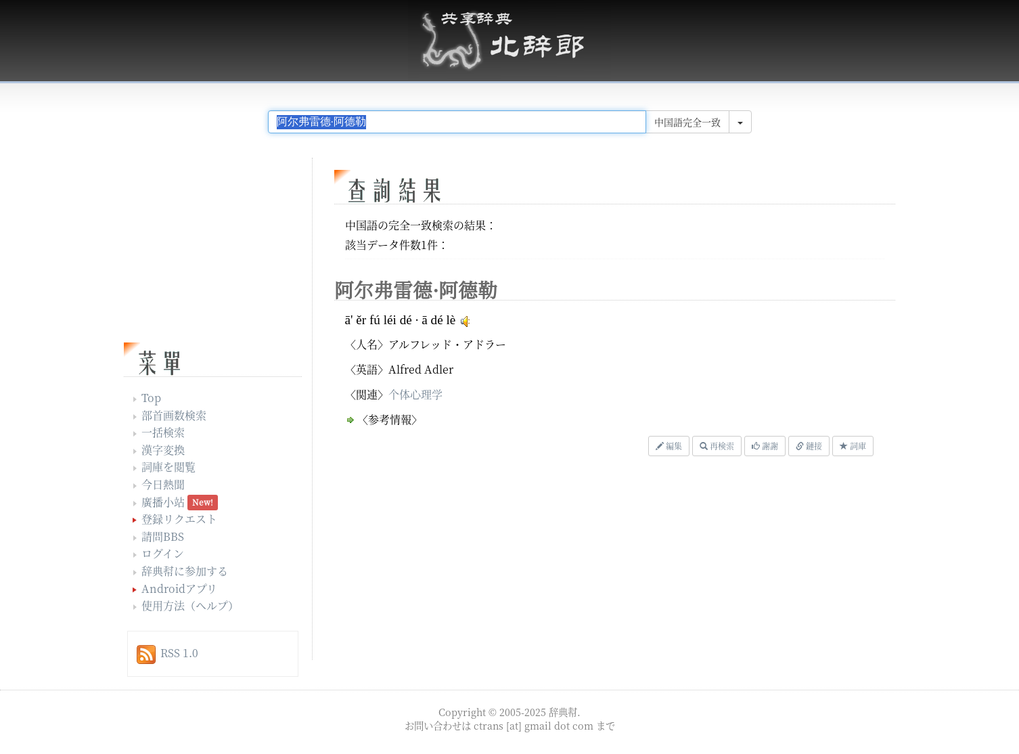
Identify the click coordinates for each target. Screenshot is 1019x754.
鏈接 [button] (809, 445)
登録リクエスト (179, 519)
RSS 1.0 (179, 653)
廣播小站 (163, 502)
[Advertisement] (499, 562)
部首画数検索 (173, 415)
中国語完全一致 (687, 122)
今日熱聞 (163, 484)
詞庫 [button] (853, 445)
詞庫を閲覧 (168, 466)
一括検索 (163, 432)
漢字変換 (163, 450)
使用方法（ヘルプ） (190, 605)
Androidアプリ (179, 588)
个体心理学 (415, 394)
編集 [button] (669, 445)
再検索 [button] (717, 445)
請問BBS (162, 536)
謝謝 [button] (765, 445)
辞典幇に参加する (184, 571)
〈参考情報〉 (389, 419)
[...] (457, 121)
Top (151, 397)
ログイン (162, 553)
